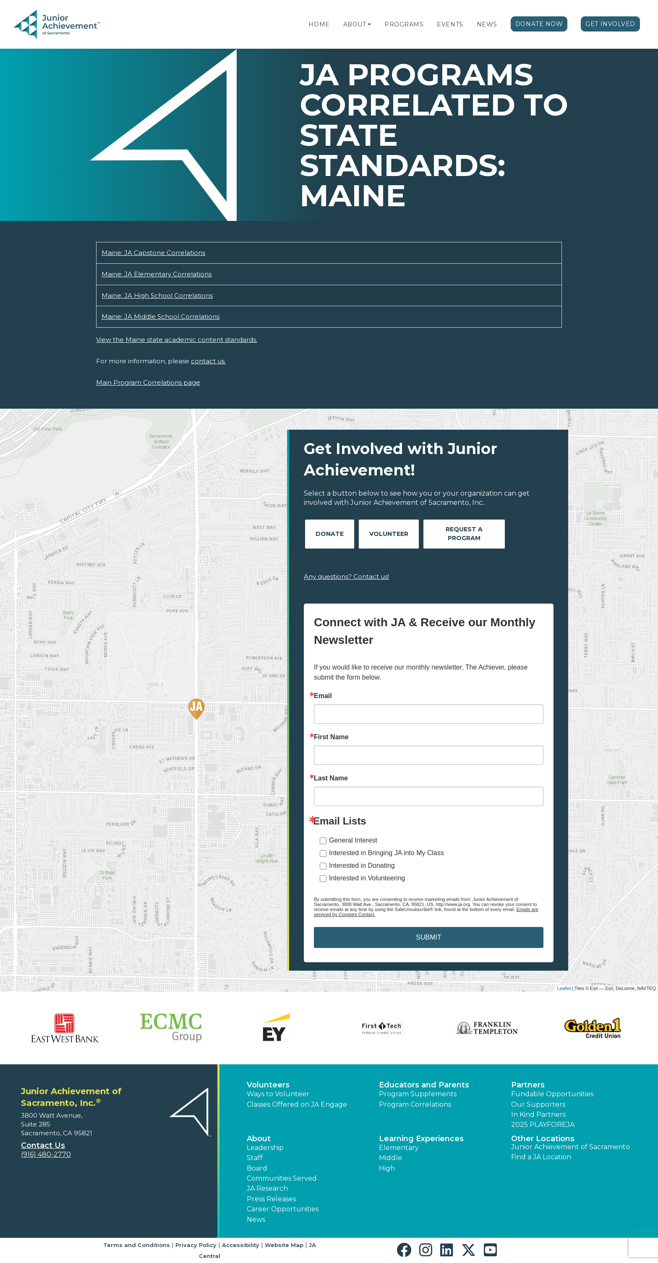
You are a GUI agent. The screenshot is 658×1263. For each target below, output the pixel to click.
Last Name (331, 778)
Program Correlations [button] (415, 1104)
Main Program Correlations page (148, 382)
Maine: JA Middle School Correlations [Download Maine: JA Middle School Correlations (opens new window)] (160, 316)
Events (450, 24)
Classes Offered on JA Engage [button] (297, 1104)
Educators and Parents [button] (424, 1085)
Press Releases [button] (271, 1199)
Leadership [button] (265, 1148)
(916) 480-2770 (46, 1154)
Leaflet (564, 988)
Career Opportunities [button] (283, 1209)
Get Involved (610, 24)
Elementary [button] (399, 1148)
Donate (330, 534)
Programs (403, 24)
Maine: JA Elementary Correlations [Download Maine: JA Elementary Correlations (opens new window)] (157, 274)
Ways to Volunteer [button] (278, 1094)
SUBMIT (428, 937)
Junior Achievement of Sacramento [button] (570, 1147)
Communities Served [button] (282, 1178)
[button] (369, 24)
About (354, 24)
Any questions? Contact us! (346, 576)
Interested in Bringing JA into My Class (386, 852)
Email (323, 696)
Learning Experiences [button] (421, 1138)
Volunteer (388, 534)
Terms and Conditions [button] (136, 1245)
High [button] (387, 1168)
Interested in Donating (362, 865)
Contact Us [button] (43, 1145)
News (487, 24)
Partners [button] (528, 1085)
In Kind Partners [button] (538, 1115)
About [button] (259, 1138)
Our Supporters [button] (538, 1104)
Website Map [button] (284, 1245)
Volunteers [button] (268, 1085)
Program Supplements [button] (418, 1094)
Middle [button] (390, 1158)
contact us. (208, 361)
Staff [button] (255, 1158)
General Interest (353, 840)
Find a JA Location (541, 1157)
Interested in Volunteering (367, 878)
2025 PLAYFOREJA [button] (542, 1125)
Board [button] (257, 1168)
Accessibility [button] (240, 1245)
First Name (331, 737)
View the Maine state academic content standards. (176, 340)
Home (318, 24)
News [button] (256, 1220)
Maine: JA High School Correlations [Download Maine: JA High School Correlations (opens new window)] (157, 295)
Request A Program (464, 533)
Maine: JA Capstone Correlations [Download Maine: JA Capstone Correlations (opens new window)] (153, 253)
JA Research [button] (267, 1188)
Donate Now (539, 24)
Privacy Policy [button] (196, 1245)
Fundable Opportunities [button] (552, 1094)
